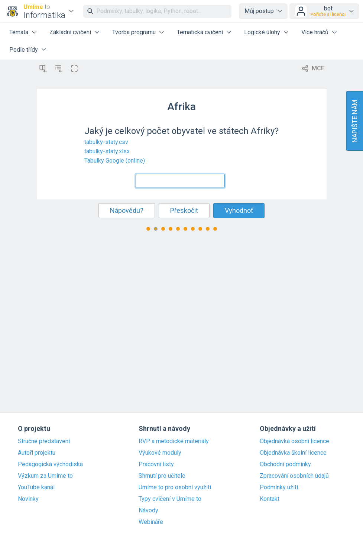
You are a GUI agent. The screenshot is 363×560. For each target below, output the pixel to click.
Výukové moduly (160, 452)
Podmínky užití (279, 487)
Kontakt (269, 499)
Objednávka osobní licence (294, 441)
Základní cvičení (70, 32)
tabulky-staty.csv (106, 141)
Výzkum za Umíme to (45, 476)
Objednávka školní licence (293, 452)
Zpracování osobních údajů (294, 476)
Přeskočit (184, 210)
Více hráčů (314, 32)
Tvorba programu (134, 32)
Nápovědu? (126, 210)
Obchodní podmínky (285, 464)
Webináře (151, 522)
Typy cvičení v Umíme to (170, 499)
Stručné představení (44, 441)
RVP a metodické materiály (174, 441)
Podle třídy (23, 49)
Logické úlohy (262, 32)
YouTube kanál (36, 487)
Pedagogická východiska (50, 464)
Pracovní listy (156, 464)
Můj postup (259, 11)
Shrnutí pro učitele (162, 476)
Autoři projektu (36, 452)
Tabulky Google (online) (114, 160)
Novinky (28, 499)
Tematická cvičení (200, 32)
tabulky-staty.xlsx (107, 151)
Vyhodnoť (239, 210)
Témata (18, 32)
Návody (148, 510)
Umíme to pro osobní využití (175, 487)
